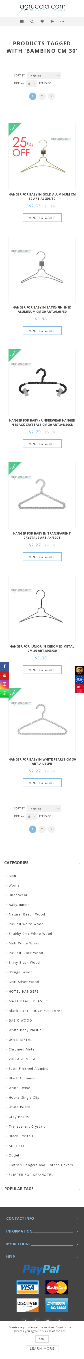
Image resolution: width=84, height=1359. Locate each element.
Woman (15, 885)
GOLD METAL (20, 1039)
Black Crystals (21, 1136)
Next (51, 96)
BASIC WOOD (20, 1020)
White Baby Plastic (25, 1030)
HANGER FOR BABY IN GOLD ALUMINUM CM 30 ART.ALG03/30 (42, 196)
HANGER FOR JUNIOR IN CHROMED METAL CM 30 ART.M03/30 (42, 648)
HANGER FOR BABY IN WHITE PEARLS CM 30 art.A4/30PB (42, 761)
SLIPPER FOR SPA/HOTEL (31, 1174)
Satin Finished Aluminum (30, 1068)
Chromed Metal (22, 1049)
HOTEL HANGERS (24, 991)
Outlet (14, 1155)
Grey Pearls (19, 1117)
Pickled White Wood (26, 924)
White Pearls (20, 1107)
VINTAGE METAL (23, 1059)
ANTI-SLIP (18, 1146)
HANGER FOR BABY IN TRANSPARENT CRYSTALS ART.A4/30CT (42, 535)
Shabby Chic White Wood (30, 933)
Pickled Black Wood (26, 953)
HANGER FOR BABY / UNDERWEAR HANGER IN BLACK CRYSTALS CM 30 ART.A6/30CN (42, 422)
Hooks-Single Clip (24, 1097)
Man (12, 876)
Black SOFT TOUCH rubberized (36, 1011)
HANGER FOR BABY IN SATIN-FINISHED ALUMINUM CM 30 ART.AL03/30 (42, 309)
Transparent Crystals (27, 1126)
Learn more (42, 1348)
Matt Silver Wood (24, 982)
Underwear (18, 895)
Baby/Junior (19, 904)
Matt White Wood (24, 943)
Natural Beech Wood (27, 914)
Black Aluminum (23, 1078)
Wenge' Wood (21, 972)
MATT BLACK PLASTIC (28, 1001)
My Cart (52, 21)
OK (42, 1339)
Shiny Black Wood (24, 962)
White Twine (19, 1088)
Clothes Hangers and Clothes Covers (41, 1165)
